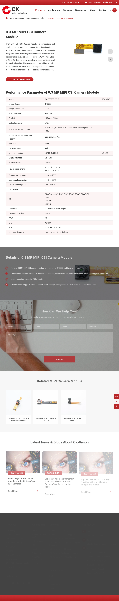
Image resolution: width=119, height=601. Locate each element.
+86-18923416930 (71, 2)
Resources (80, 10)
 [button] (110, 51)
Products (40, 10)
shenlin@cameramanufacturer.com (102, 2)
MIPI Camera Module (35, 18)
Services (67, 10)
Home (11, 18)
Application (54, 10)
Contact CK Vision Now (20, 79)
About (92, 10)
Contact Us (105, 10)
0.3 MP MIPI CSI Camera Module (59, 18)
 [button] (110, 59)
